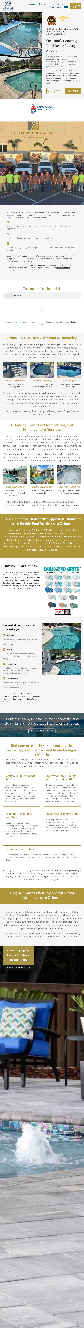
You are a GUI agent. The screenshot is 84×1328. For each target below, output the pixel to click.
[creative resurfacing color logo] (8, 1)
